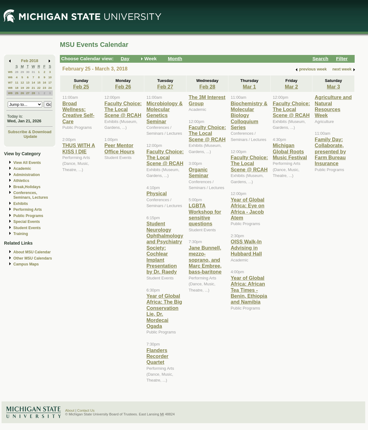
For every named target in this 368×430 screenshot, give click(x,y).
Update (30, 136)
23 (44, 87)
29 (22, 72)
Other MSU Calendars (32, 258)
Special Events (26, 222)
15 (39, 82)
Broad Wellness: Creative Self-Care (78, 112)
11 (16, 82)
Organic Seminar (199, 172)
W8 (10, 87)
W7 (10, 82)
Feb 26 (123, 86)
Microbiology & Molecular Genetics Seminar (164, 112)
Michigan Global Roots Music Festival (290, 151)
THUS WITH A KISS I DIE (78, 148)
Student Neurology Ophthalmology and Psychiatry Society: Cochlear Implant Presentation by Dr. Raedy (164, 247)
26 (22, 93)
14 (33, 82)
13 (27, 82)
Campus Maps (26, 264)
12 (22, 82)
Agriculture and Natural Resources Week (333, 106)
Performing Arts (27, 209)
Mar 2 (291, 86)
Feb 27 (165, 86)
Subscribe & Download (30, 131)
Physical (156, 193)
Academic (22, 168)
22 (39, 87)
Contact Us (86, 410)
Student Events (27, 228)
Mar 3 (333, 86)
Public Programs (28, 216)
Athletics (21, 181)
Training (20, 234)
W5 (10, 72)
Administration (26, 175)
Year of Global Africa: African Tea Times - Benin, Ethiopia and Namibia (249, 290)
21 (33, 87)
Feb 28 (207, 86)
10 (50, 77)
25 (16, 93)
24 (50, 87)
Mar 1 (249, 86)
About (69, 410)
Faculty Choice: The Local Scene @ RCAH (122, 109)
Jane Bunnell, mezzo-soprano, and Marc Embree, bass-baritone (205, 260)
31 (33, 72)
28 (16, 72)
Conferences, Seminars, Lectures (30, 195)
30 (27, 72)
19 (22, 87)
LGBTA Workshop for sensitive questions (205, 214)
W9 (10, 93)
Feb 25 (81, 86)
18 (16, 87)
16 (44, 82)
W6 (10, 77)
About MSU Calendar (32, 252)
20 (27, 87)
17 (50, 82)
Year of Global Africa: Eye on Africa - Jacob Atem (247, 208)
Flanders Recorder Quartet (157, 356)
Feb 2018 (29, 60)
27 (27, 93)
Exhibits (20, 203)
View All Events (27, 163)
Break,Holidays (27, 187)
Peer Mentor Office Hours (119, 148)
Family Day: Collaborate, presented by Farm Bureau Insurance (330, 151)
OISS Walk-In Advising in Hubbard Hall (246, 247)
